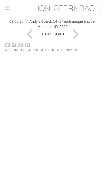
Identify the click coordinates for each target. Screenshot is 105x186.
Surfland (52, 34)
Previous (75, 34)
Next (29, 34)
